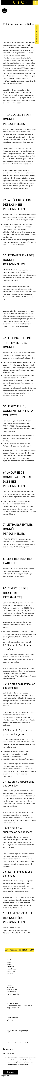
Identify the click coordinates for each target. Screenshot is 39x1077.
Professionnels (11, 969)
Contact (9, 985)
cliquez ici (26, 1064)
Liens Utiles (10, 987)
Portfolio (9, 964)
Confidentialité (11, 992)
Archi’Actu (10, 973)
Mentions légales (12, 990)
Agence (9, 962)
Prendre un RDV (36, 34)
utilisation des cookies (20, 188)
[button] (19, 950)
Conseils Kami (11, 971)
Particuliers (10, 967)
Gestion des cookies (13, 994)
